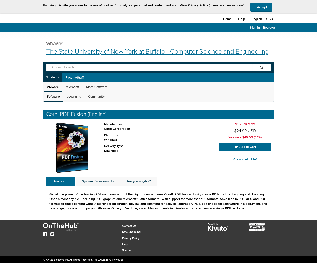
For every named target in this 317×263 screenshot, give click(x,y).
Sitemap (127, 250)
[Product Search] (149, 67)
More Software (97, 87)
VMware (53, 87)
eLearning (74, 96)
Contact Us (129, 226)
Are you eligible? (245, 159)
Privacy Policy (131, 238)
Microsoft (72, 87)
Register (269, 27)
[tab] (60, 181)
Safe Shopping (131, 232)
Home (227, 19)
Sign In (255, 27)
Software (53, 96)
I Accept (263, 7)
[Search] (262, 67)
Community (96, 96)
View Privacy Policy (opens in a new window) (212, 5)
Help (241, 19)
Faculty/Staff (75, 78)
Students (52, 77)
